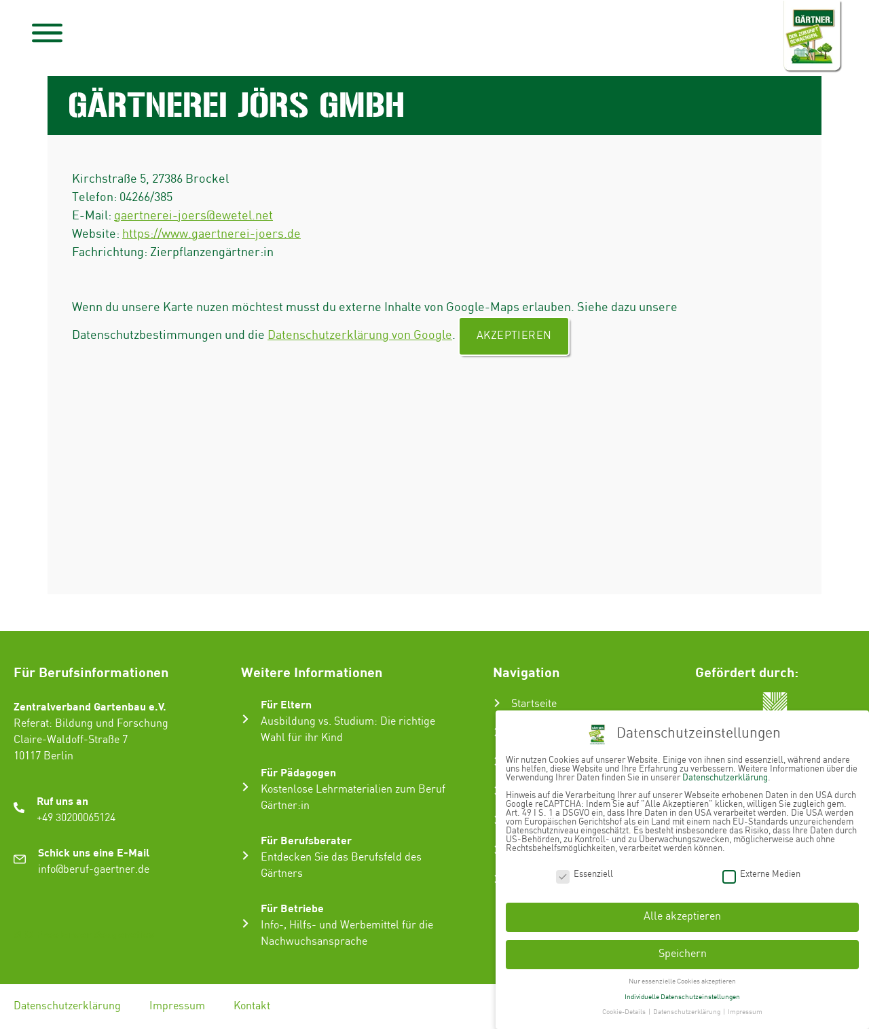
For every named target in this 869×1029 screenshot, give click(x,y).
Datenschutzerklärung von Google (359, 335)
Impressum (177, 1006)
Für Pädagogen (298, 772)
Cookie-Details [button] (624, 1011)
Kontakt (252, 1006)
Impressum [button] (745, 1011)
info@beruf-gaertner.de (93, 869)
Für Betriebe (292, 908)
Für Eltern (286, 704)
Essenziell (584, 873)
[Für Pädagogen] (245, 786)
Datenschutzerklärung (67, 1006)
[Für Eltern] (245, 719)
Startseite (534, 704)
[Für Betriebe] (245, 923)
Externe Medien (761, 873)
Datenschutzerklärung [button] (687, 1011)
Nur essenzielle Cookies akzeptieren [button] (682, 980)
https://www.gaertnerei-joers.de (211, 234)
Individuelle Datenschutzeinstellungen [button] (682, 995)
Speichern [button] (683, 953)
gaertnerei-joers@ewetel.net (193, 215)
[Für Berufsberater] (245, 855)
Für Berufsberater (306, 840)
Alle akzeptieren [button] (682, 916)
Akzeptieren (514, 336)
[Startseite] (497, 703)
